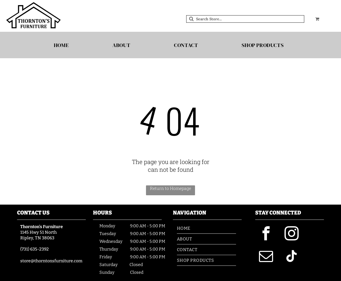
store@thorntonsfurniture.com (51, 260)
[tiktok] (291, 257)
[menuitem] (63, 45)
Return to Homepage (170, 188)
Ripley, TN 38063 (37, 237)
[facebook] (266, 234)
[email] (266, 257)
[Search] (245, 19)
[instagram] (291, 234)
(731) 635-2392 (34, 249)
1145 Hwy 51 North (38, 232)
